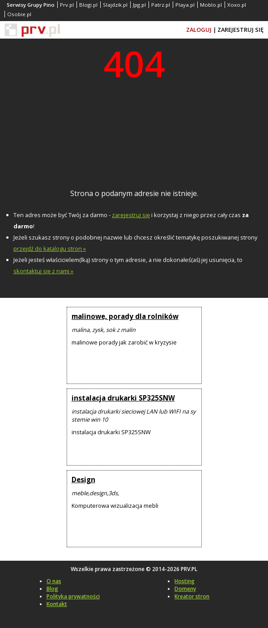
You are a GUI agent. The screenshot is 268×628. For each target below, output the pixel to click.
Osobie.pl (19, 14)
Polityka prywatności (73, 596)
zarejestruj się (131, 215)
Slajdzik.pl (115, 4)
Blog (52, 589)
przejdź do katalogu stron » (49, 248)
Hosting (184, 581)
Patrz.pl (160, 4)
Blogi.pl (88, 4)
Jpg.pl (139, 4)
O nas (54, 581)
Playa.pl (185, 4)
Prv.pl (67, 4)
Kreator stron (191, 596)
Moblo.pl (211, 4)
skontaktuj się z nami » (43, 271)
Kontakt (57, 604)
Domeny (185, 589)
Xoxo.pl (236, 4)
